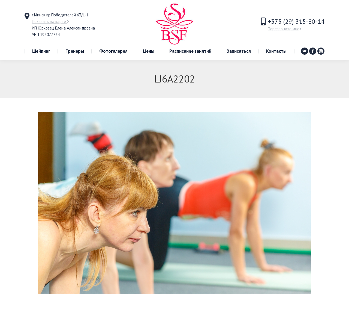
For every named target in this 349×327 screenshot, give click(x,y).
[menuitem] (41, 51)
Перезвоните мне (285, 28)
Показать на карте (50, 21)
